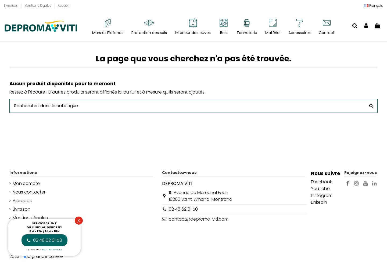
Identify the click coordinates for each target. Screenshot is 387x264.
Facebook (321, 182)
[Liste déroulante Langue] (373, 5)
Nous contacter (29, 192)
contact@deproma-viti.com (198, 219)
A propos (22, 201)
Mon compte (26, 183)
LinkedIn (319, 202)
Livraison (11, 5)
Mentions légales (38, 5)
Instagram (321, 195)
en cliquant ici (52, 249)
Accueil (63, 5)
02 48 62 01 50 (183, 209)
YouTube (320, 188)
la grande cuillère (45, 256)
